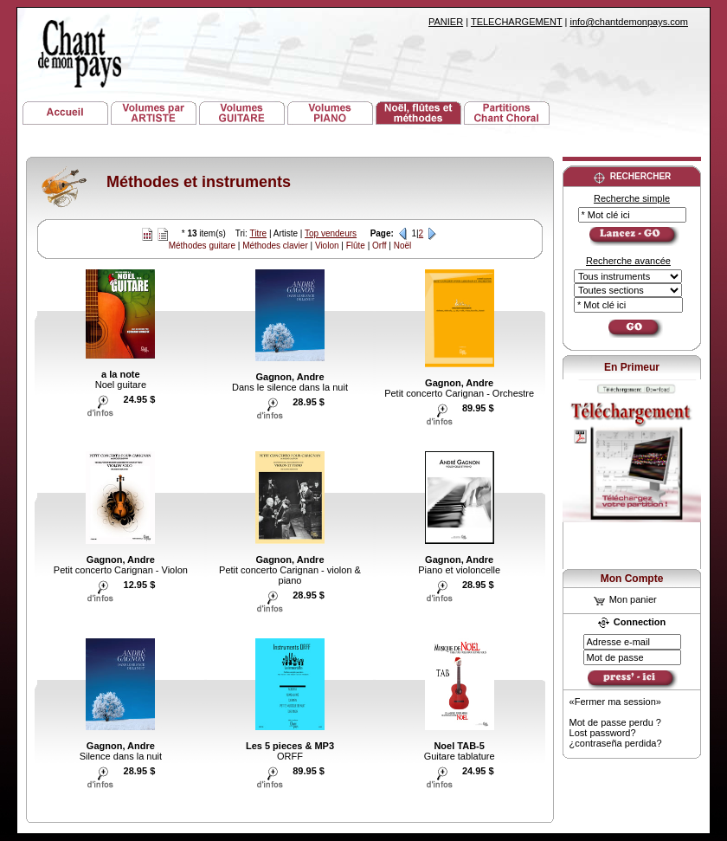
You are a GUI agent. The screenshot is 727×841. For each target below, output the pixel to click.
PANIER (445, 21)
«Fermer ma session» (615, 701)
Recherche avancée (628, 261)
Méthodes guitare (202, 245)
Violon (327, 245)
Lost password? (602, 733)
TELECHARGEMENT (517, 21)
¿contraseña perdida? (615, 743)
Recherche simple (632, 198)
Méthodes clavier (275, 245)
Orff (379, 245)
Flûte (355, 245)
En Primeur (631, 367)
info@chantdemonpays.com (628, 21)
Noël (403, 245)
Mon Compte (632, 579)
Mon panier (625, 599)
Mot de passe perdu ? (615, 722)
